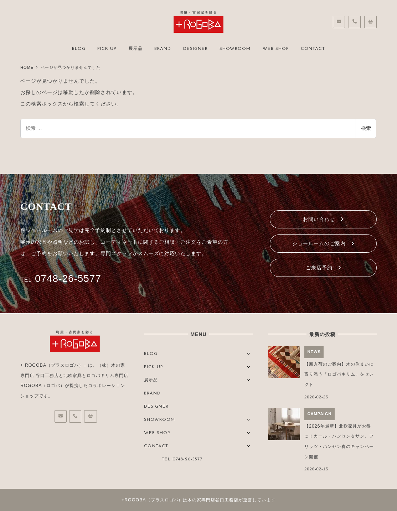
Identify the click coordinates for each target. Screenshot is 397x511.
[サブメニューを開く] (248, 353)
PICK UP (153, 367)
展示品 (151, 380)
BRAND (152, 393)
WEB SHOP (157, 433)
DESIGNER (156, 406)
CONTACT (156, 446)
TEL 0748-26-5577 (182, 459)
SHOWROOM (159, 420)
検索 (366, 128)
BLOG (151, 354)
